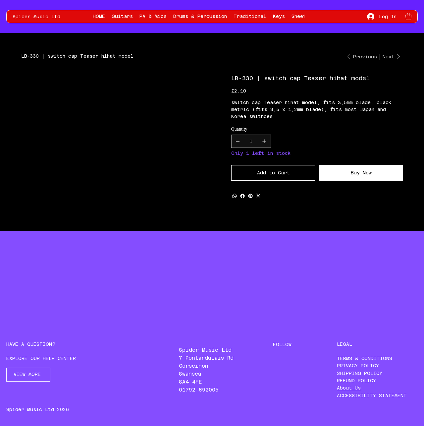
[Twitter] (258, 196)
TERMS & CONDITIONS (364, 358)
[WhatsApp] (234, 196)
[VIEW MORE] (28, 375)
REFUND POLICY (356, 380)
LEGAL (344, 344)
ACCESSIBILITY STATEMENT (372, 395)
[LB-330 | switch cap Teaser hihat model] (77, 56)
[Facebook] (242, 196)
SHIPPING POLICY (359, 373)
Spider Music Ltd (36, 16)
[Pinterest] (250, 196)
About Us (349, 388)
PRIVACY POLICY (358, 365)
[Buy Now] (361, 173)
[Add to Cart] (273, 173)
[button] (408, 16)
